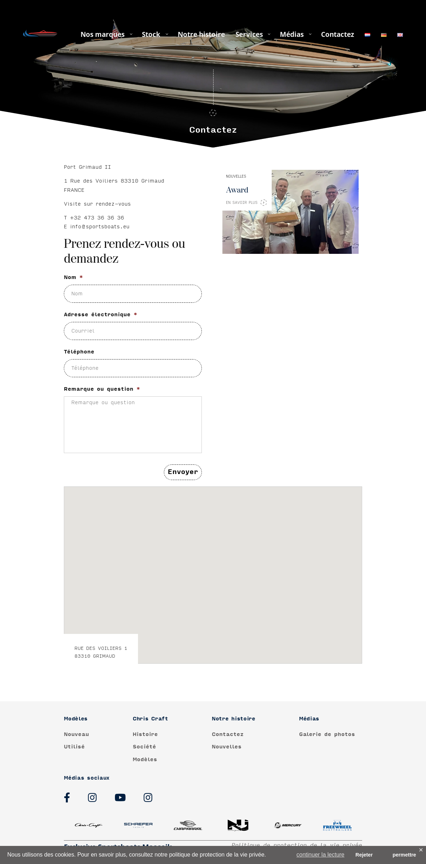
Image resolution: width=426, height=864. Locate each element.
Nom (73, 279)
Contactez (228, 734)
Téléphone (79, 353)
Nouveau (76, 734)
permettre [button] (404, 855)
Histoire (145, 734)
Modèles (145, 760)
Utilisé (74, 747)
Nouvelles (227, 747)
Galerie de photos (327, 734)
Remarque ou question (102, 391)
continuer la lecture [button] (320, 855)
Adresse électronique (100, 316)
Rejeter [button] (364, 855)
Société (144, 747)
